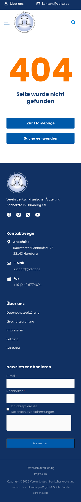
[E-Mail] (40, 383)
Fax (16, 278)
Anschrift (21, 242)
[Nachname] (40, 398)
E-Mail (18, 263)
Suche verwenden (40, 138)
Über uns (17, 4)
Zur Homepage (40, 123)
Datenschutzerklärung (40, 467)
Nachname (14, 391)
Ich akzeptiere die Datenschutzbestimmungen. (33, 409)
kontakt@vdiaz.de (55, 4)
